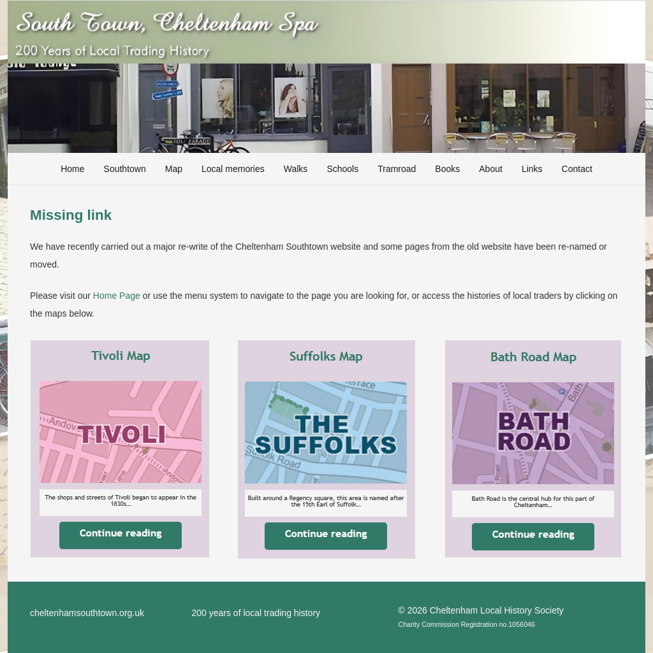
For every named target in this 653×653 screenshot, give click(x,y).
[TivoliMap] (120, 448)
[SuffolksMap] (326, 449)
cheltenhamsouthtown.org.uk (87, 613)
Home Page (116, 296)
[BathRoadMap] (533, 448)
